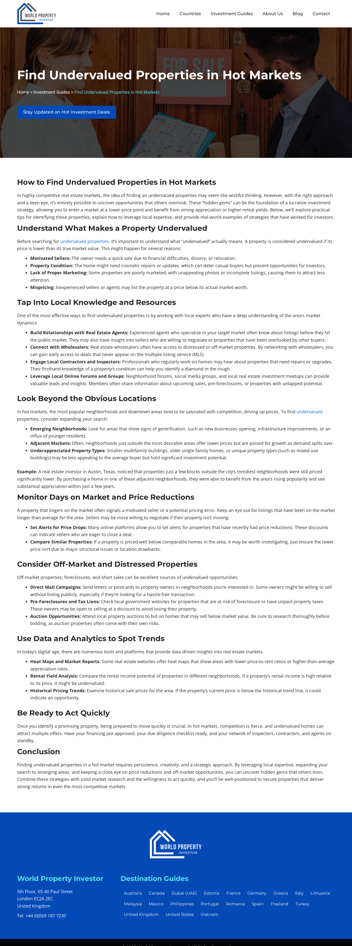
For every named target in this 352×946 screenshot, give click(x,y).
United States (202, 917)
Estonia (213, 894)
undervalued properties (84, 242)
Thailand (309, 905)
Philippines (210, 905)
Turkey (131, 917)
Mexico (183, 905)
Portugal (238, 905)
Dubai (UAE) (185, 894)
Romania (264, 905)
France (235, 894)
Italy (302, 894)
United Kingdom (162, 917)
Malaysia (160, 905)
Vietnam (232, 917)
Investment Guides (232, 13)
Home (163, 13)
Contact (321, 13)
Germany (259, 894)
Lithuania (134, 905)
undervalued (309, 413)
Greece (283, 894)
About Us (273, 13)
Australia (133, 894)
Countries (190, 13)
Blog (298, 13)
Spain (287, 905)
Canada (157, 894)
